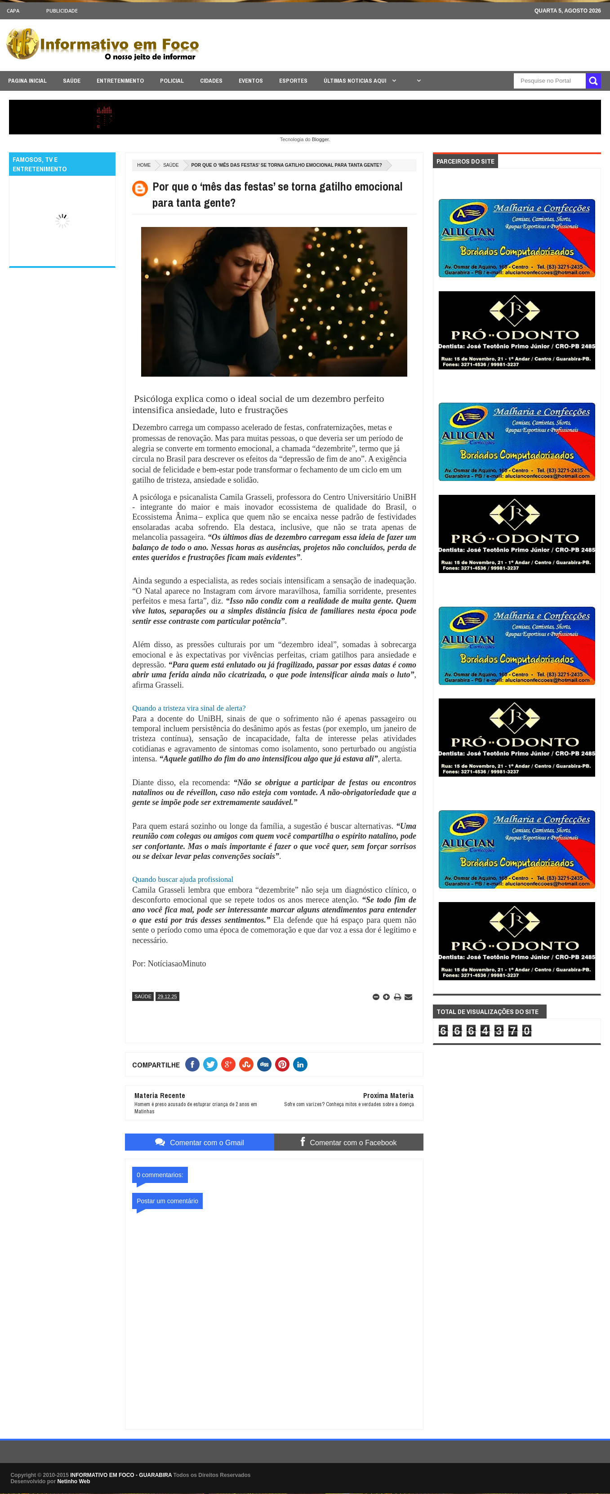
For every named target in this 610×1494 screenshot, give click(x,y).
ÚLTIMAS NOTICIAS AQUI (355, 80)
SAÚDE (71, 80)
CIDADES (211, 80)
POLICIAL (172, 80)
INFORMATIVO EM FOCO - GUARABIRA (121, 1475)
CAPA (13, 10)
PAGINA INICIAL (27, 80)
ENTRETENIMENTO (120, 80)
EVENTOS (251, 80)
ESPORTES (293, 80)
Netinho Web (73, 1481)
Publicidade (62, 10)
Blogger (320, 139)
